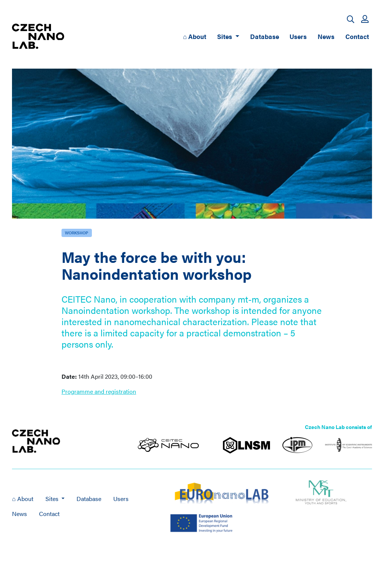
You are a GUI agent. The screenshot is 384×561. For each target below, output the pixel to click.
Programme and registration (99, 391)
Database (264, 36)
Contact (357, 36)
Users (298, 36)
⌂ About (194, 36)
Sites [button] (225, 36)
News (326, 36)
